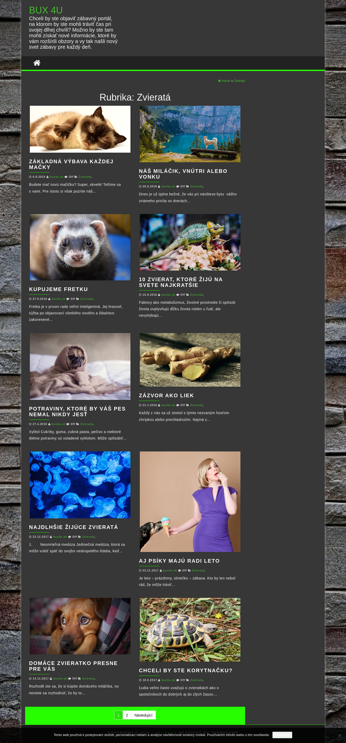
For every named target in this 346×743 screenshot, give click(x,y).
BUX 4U (46, 10)
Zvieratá (85, 176)
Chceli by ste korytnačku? (186, 670)
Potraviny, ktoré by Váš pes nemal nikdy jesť (77, 411)
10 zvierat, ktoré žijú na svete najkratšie (181, 282)
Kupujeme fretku (58, 289)
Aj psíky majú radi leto (179, 561)
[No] (339, 735)
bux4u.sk (57, 176)
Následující (143, 715)
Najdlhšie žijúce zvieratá (73, 527)
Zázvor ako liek (166, 395)
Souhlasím (282, 735)
